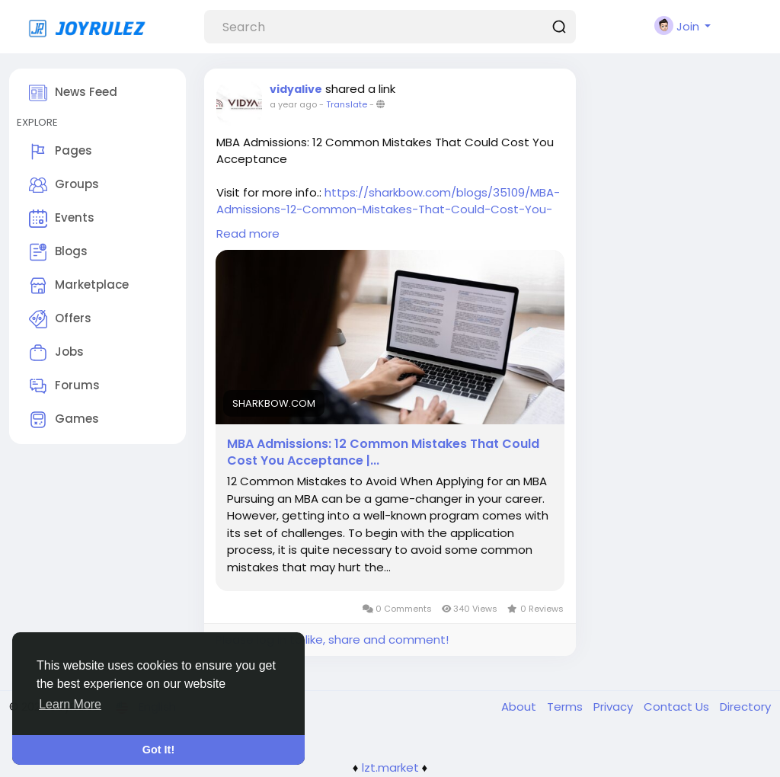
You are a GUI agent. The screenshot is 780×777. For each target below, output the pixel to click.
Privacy (614, 707)
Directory (745, 707)
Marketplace (79, 286)
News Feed (73, 93)
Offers (60, 319)
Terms (566, 707)
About (520, 707)
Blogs (58, 252)
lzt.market (390, 767)
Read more (248, 233)
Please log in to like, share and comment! (332, 640)
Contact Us (678, 707)
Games (64, 420)
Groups (64, 185)
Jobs (56, 353)
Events (61, 218)
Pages (60, 151)
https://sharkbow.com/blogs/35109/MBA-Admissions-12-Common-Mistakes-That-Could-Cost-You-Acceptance (388, 209)
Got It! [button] (158, 749)
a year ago (293, 104)
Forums (64, 386)
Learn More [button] (70, 704)
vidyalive (296, 89)
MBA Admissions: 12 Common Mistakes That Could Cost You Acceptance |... (383, 452)
